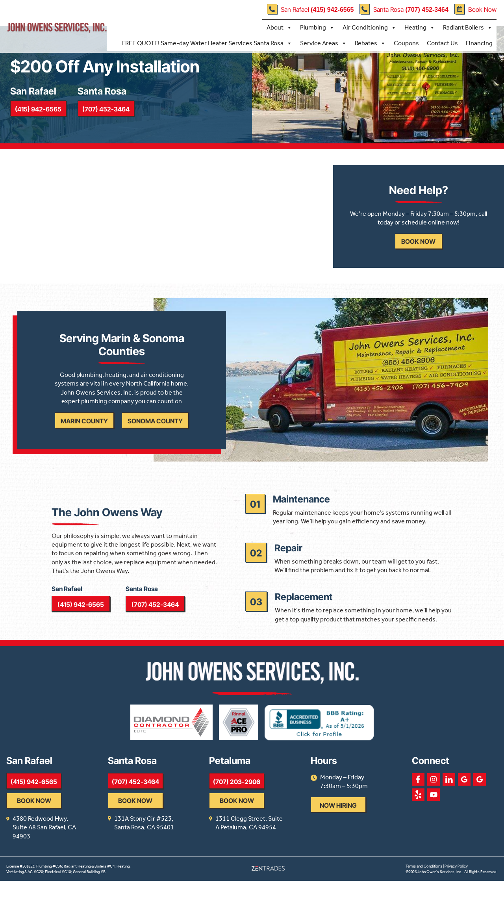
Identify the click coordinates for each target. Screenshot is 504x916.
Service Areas (323, 43)
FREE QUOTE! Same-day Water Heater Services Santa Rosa (207, 43)
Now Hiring (371, 849)
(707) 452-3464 (112, 117)
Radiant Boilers (467, 27)
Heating (419, 27)
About (279, 27)
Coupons (406, 42)
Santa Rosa (403, 9)
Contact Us (442, 42)
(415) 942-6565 (40, 117)
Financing (478, 42)
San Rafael (310, 9)
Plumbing (317, 27)
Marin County (82, 445)
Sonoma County (153, 445)
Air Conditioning (369, 27)
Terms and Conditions (424, 901)
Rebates (369, 43)
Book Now (475, 9)
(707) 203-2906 (259, 825)
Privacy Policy (456, 901)
